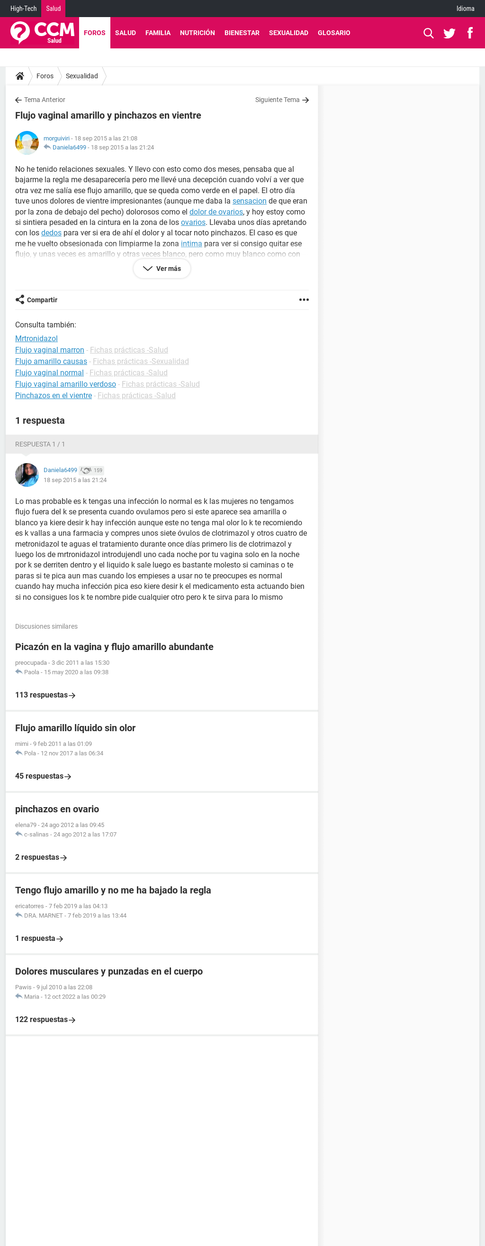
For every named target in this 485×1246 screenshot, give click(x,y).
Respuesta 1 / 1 (40, 444)
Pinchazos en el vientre (53, 395)
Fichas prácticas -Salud (129, 349)
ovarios (193, 222)
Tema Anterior (44, 99)
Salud (53, 8)
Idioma (466, 8)
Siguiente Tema (277, 99)
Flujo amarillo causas (51, 361)
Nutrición (197, 33)
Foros (95, 33)
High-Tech (23, 8)
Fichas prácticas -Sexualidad (141, 361)
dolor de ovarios (216, 211)
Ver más (168, 268)
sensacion (250, 200)
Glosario (334, 33)
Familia (158, 33)
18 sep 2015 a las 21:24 (122, 147)
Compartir (42, 300)
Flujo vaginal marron (49, 349)
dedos (51, 232)
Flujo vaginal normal (49, 372)
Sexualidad (288, 33)
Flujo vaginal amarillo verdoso (65, 384)
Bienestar (242, 33)
